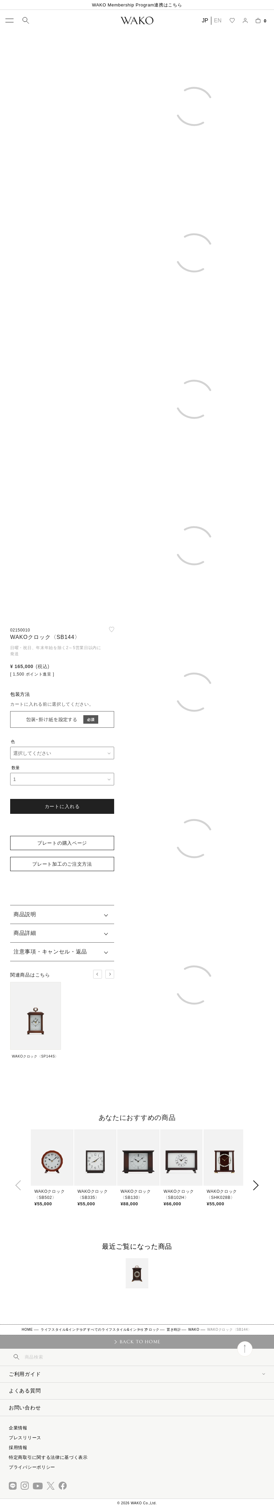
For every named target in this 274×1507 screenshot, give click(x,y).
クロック (152, 1329)
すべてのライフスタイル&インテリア (117, 1329)
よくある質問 (25, 1390)
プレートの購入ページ (62, 843)
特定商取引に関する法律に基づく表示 (48, 1457)
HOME (27, 1329)
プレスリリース (25, 1437)
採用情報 (18, 1447)
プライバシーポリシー (32, 1467)
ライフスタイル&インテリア (64, 1329)
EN (218, 20)
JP (205, 20)
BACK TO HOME (140, 1341)
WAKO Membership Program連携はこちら (137, 4)
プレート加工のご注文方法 (62, 864)
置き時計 (174, 1329)
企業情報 (18, 1427)
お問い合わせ (25, 1407)
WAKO (193, 1329)
